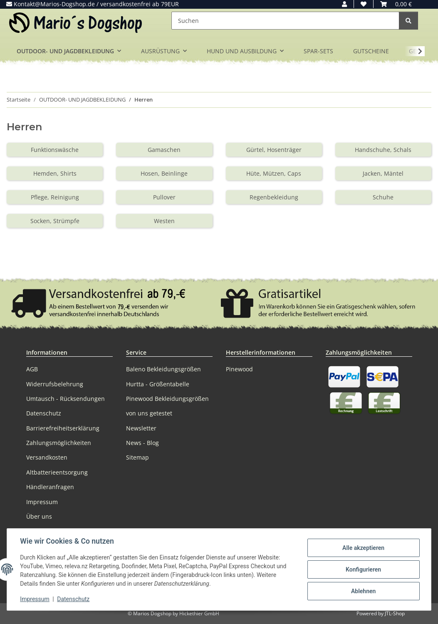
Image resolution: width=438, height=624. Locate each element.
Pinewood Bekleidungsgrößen (167, 399)
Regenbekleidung (274, 197)
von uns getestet (149, 413)
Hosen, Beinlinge (164, 173)
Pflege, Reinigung (55, 197)
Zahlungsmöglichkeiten (58, 443)
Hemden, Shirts (55, 173)
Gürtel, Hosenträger (274, 150)
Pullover (164, 197)
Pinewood (239, 369)
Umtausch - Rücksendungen (65, 399)
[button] (344, 4)
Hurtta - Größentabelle (157, 384)
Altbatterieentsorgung (57, 472)
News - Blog (142, 443)
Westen (164, 221)
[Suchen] (285, 21)
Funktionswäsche (55, 150)
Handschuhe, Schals (383, 150)
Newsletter (141, 428)
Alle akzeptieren (363, 547)
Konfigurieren (363, 569)
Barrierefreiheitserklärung (62, 428)
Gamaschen (164, 150)
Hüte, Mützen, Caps (273, 173)
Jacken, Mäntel (383, 173)
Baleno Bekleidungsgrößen (163, 369)
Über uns (39, 516)
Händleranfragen (50, 487)
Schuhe (383, 197)
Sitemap (137, 457)
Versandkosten (46, 457)
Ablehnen (363, 591)
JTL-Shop (395, 613)
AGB (32, 369)
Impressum (34, 599)
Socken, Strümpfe (54, 221)
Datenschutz (73, 599)
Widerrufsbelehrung (54, 384)
